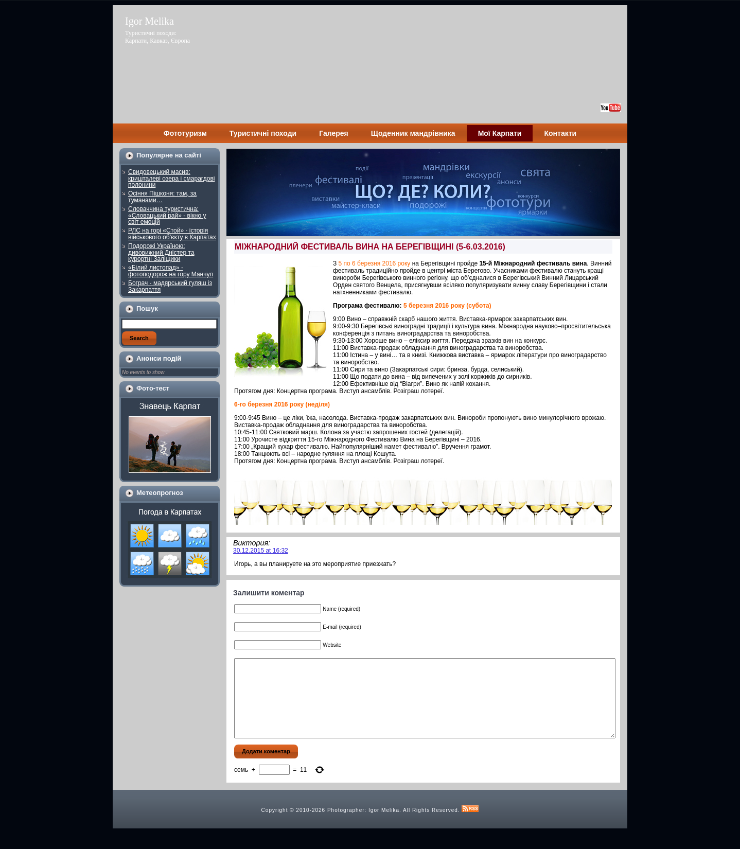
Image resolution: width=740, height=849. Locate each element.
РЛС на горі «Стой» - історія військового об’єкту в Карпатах (172, 234)
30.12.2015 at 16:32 (260, 550)
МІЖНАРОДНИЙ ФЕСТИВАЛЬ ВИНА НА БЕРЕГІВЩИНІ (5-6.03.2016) (370, 246)
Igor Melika (149, 21)
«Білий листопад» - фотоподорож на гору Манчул (170, 271)
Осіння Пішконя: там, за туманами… (162, 197)
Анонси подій (158, 358)
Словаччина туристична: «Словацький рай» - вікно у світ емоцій (167, 215)
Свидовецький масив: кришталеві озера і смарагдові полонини (171, 178)
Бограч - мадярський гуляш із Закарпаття (170, 286)
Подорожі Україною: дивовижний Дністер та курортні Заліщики (161, 252)
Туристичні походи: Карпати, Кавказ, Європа (157, 36)
